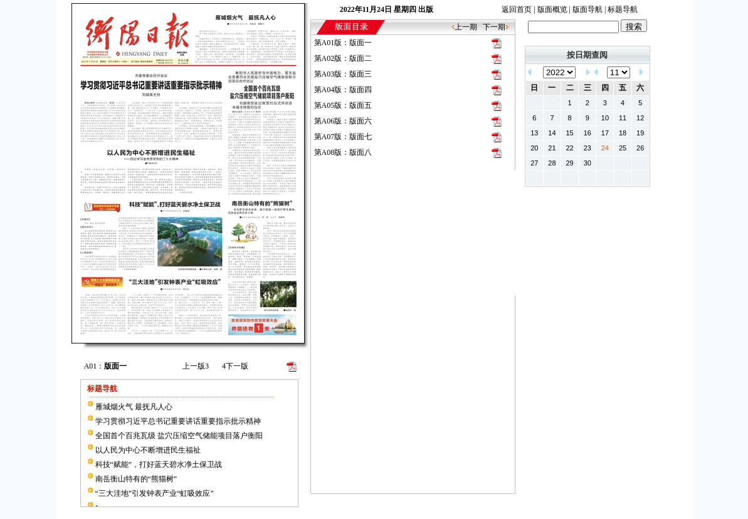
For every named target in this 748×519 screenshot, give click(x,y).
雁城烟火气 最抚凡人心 (133, 406)
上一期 (466, 27)
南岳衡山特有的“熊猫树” (136, 478)
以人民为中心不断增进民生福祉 (148, 450)
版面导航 (587, 9)
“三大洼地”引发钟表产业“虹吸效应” (154, 493)
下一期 (494, 27)
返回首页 (517, 9)
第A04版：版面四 (343, 89)
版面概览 (552, 9)
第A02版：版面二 (343, 58)
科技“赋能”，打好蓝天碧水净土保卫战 (159, 464)
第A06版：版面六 (343, 121)
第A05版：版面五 (343, 105)
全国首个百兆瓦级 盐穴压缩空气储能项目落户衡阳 (179, 435)
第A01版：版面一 (343, 42)
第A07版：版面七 (343, 136)
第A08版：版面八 (343, 152)
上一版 (195, 366)
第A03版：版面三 (343, 74)
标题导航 (623, 9)
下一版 (235, 366)
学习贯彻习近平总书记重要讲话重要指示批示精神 (178, 421)
